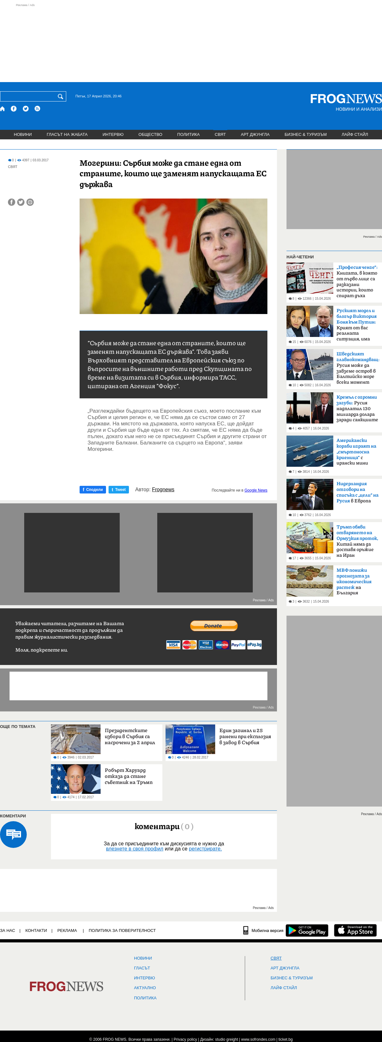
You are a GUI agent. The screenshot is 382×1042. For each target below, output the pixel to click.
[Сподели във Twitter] (21, 202)
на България (353, 581)
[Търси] (62, 96)
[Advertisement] (191, 42)
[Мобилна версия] (263, 930)
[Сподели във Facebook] (11, 202)
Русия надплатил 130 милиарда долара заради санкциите (357, 408)
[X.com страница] (26, 109)
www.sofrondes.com (258, 1039)
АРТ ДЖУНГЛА (255, 134)
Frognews (163, 489)
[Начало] (2, 109)
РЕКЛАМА (67, 930)
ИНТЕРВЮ (113, 134)
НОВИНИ (23, 134)
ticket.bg (286, 1039)
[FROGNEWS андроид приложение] (307, 930)
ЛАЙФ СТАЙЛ (355, 134)
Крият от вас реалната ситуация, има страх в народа (356, 327)
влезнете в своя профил (134, 848)
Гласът (142, 968)
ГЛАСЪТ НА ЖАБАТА (67, 134)
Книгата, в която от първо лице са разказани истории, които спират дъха (357, 281)
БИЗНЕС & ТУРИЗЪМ (306, 134)
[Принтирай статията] (30, 202)
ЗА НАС (7, 930)
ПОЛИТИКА (188, 134)
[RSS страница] (37, 109)
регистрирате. (205, 848)
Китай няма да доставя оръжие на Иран (357, 541)
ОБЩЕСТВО (150, 134)
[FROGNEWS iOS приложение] (355, 930)
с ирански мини (356, 451)
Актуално (145, 988)
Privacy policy (185, 1039)
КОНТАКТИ (36, 930)
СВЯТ (220, 134)
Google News (255, 490)
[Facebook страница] (14, 109)
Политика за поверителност (122, 930)
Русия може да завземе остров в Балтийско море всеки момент (357, 368)
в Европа (357, 493)
